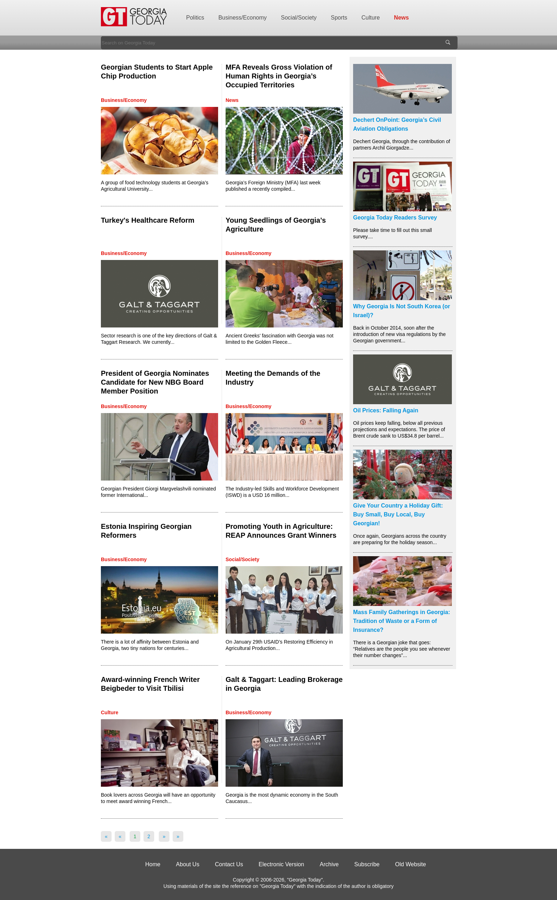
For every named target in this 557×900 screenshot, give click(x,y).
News (401, 18)
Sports (339, 18)
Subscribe (366, 864)
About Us (187, 864)
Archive (329, 864)
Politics (195, 18)
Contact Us (229, 864)
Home (153, 864)
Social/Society (299, 18)
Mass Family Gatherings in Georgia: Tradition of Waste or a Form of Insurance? (401, 621)
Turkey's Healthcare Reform (147, 220)
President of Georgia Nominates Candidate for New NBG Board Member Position (155, 382)
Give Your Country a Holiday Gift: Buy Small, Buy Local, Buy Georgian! (398, 514)
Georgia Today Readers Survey (395, 218)
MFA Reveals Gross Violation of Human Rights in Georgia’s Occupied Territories (279, 76)
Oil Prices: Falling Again (385, 410)
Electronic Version (281, 864)
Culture (371, 18)
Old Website (410, 864)
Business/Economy (242, 18)
